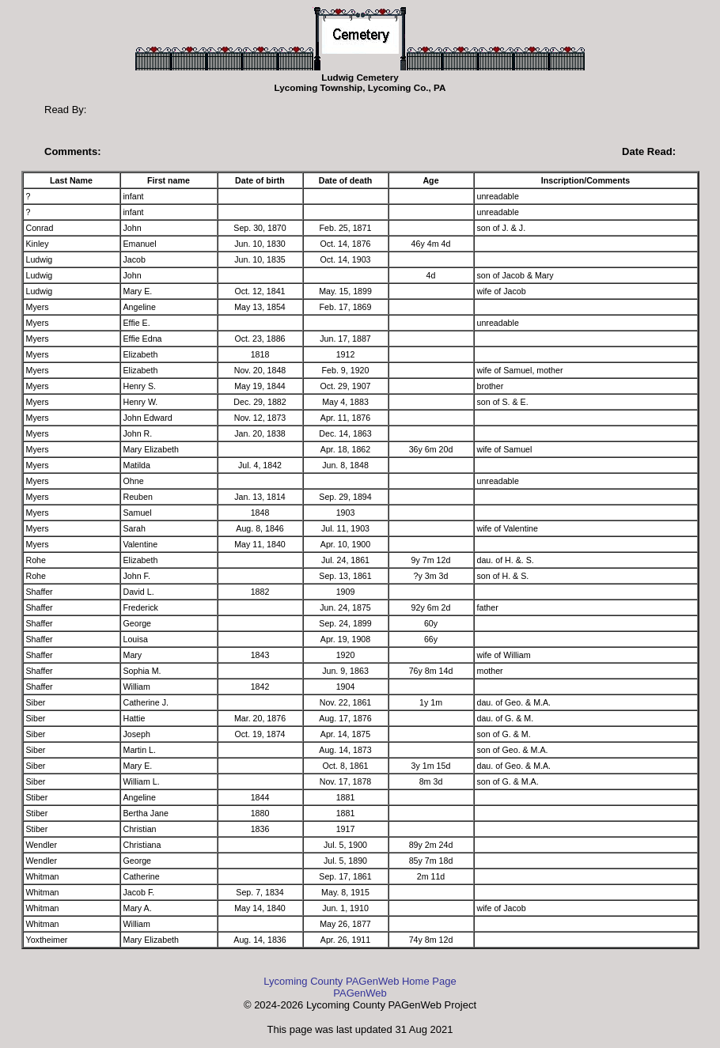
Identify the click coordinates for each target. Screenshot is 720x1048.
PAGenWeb (359, 993)
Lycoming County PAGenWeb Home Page (359, 981)
